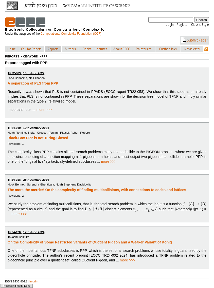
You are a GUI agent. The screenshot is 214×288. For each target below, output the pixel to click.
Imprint (34, 281)
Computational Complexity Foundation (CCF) (71, 33)
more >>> (44, 110)
